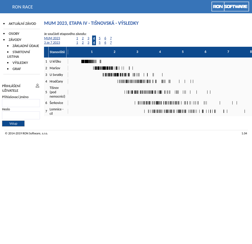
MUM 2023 (52, 38)
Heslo (6, 109)
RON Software (31, 133)
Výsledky (20, 62)
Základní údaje (26, 45)
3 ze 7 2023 (52, 42)
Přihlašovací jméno (15, 97)
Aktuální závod (22, 23)
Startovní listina (18, 54)
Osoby (14, 33)
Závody (15, 39)
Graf (17, 68)
